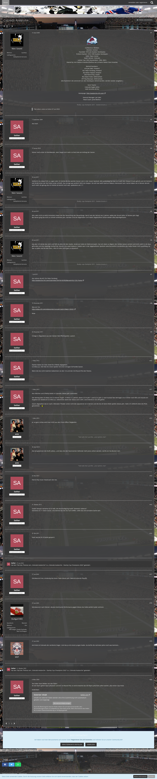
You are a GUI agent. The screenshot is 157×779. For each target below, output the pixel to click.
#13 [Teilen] (151, 447)
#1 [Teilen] (151, 33)
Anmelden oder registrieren (138, 2)
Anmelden (91, 744)
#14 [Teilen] (151, 476)
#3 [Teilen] (151, 148)
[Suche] (152, 2)
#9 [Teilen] (151, 332)
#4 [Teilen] (151, 177)
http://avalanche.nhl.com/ (95, 93)
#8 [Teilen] (151, 303)
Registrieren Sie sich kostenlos (81, 740)
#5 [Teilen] (151, 211)
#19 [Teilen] (151, 641)
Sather (49, 109)
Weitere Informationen (140, 776)
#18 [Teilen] (151, 603)
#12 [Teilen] (151, 418)
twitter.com (84, 695)
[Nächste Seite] (12, 26)
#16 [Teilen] (151, 533)
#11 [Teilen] (151, 389)
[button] (5, 765)
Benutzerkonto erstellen (72, 744)
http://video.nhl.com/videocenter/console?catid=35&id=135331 (53, 309)
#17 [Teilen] (151, 574)
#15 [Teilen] (151, 504)
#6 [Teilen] (151, 240)
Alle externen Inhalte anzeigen (62, 703)
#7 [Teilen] (151, 274)
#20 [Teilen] (151, 680)
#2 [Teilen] (151, 119)
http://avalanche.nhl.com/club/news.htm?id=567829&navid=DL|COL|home (57, 280)
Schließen (151, 776)
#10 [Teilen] (151, 361)
